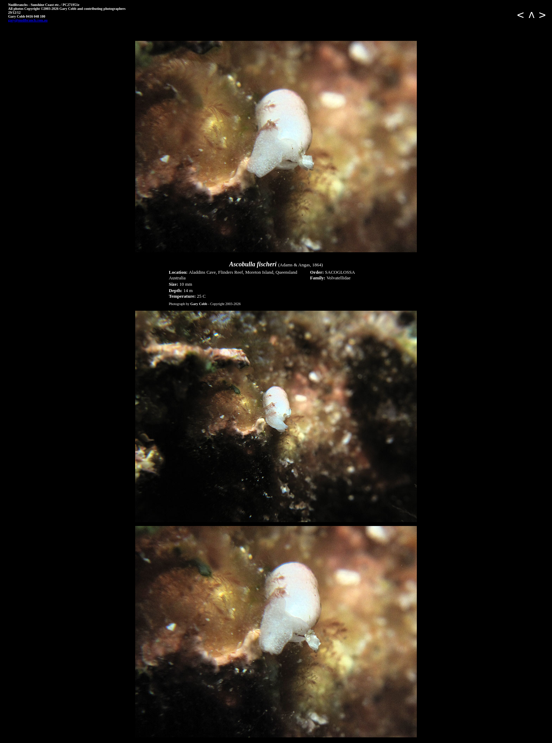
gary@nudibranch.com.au (28, 20)
